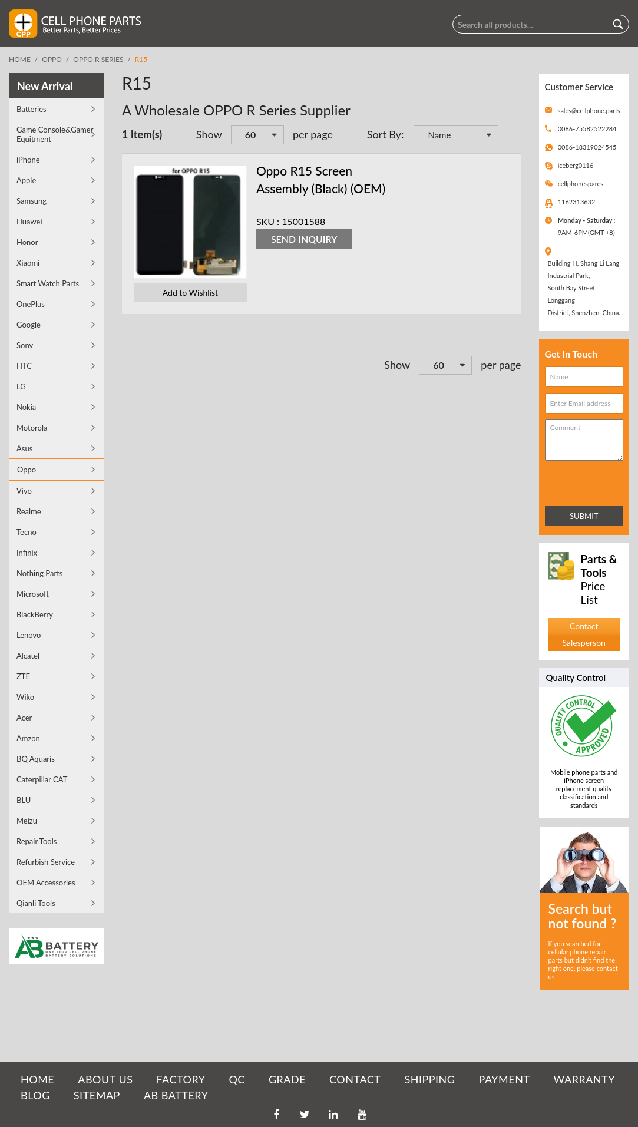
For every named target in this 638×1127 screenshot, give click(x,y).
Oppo (52, 59)
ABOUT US (105, 1079)
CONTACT (355, 1079)
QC (236, 1079)
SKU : (267, 221)
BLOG (35, 1095)
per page (313, 134)
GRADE (287, 1079)
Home (20, 59)
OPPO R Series (98, 59)
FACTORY (180, 1079)
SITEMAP (97, 1095)
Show (209, 134)
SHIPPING (429, 1079)
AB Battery (176, 1095)
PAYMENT (504, 1079)
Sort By (384, 134)
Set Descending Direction (509, 136)
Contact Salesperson (584, 634)
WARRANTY (584, 1079)
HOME (37, 1079)
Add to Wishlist (190, 292)
